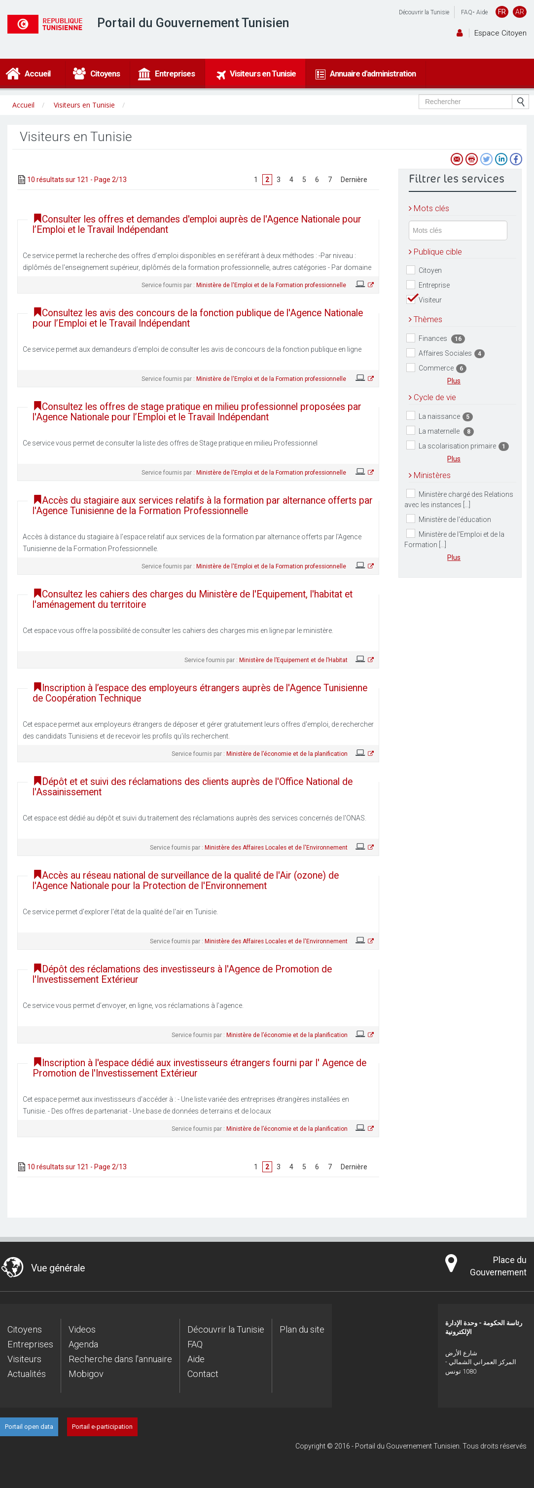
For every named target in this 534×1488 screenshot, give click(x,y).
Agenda (83, 1344)
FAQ (466, 12)
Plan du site (302, 1329)
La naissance (439, 416)
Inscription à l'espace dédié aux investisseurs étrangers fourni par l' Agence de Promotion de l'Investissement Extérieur (199, 1068)
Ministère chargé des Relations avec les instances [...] (458, 499)
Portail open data (29, 1426)
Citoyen (424, 270)
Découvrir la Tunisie (424, 12)
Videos (82, 1329)
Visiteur (424, 299)
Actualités (26, 1374)
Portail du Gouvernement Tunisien (193, 23)
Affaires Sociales (445, 353)
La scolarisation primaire (457, 446)
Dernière (354, 180)
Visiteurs (24, 1359)
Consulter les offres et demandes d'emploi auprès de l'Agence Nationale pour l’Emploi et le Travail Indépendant (197, 224)
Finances (435, 339)
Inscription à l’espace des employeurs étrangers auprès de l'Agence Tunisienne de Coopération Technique (200, 693)
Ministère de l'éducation (448, 518)
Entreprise (428, 285)
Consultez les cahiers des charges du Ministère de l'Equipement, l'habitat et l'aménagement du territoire (193, 599)
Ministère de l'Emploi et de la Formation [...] (454, 539)
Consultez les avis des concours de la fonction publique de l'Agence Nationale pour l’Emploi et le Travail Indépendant (198, 318)
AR (519, 12)
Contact (202, 1374)
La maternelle (440, 431)
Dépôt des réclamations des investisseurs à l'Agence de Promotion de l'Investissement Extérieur (182, 974)
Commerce (436, 368)
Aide (482, 12)
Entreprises (30, 1344)
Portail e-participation (102, 1426)
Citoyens (24, 1329)
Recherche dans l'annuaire (120, 1359)
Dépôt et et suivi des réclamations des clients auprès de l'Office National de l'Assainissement (193, 787)
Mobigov (86, 1374)
